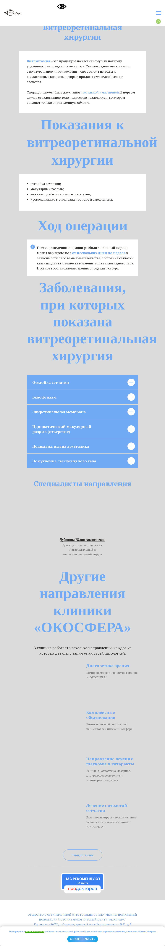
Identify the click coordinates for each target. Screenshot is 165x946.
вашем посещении (34, 931)
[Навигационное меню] (158, 13)
